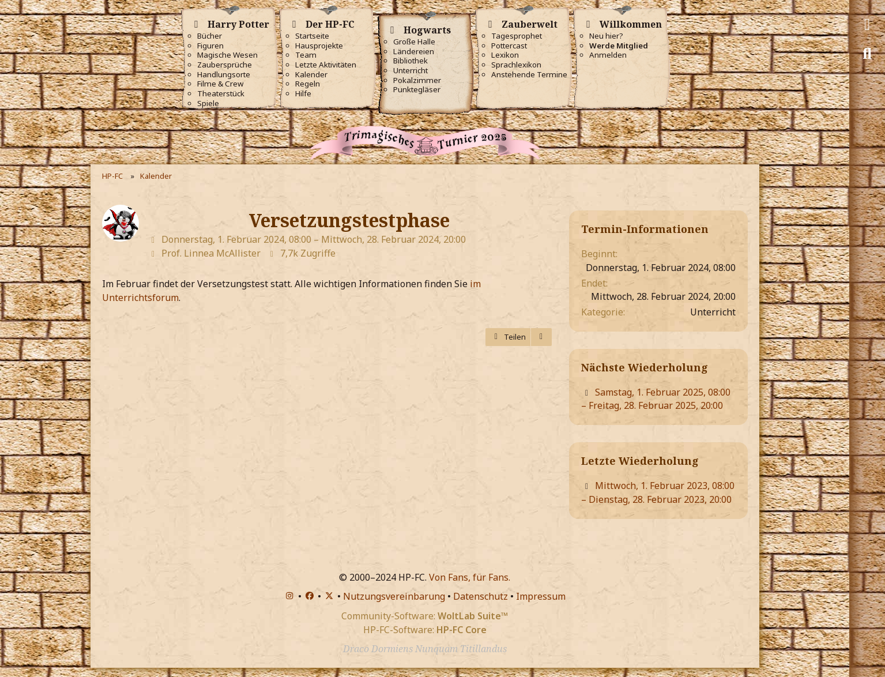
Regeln (307, 84)
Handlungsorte (223, 75)
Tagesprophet (516, 36)
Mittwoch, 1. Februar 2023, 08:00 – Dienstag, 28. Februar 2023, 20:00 (658, 492)
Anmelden (608, 55)
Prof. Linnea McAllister (211, 253)
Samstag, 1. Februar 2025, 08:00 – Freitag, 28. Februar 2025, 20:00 (655, 399)
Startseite (312, 36)
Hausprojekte (319, 46)
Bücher (209, 36)
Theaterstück (220, 94)
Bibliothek (410, 61)
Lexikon (505, 55)
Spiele (208, 103)
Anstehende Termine (529, 75)
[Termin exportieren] (541, 337)
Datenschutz (480, 596)
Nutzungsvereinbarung (394, 596)
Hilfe (303, 94)
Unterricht (410, 71)
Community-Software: (424, 616)
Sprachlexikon (516, 65)
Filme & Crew (220, 84)
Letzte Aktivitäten (325, 65)
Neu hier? (606, 36)
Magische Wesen (227, 55)
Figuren (210, 46)
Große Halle (414, 42)
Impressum (541, 596)
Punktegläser (416, 90)
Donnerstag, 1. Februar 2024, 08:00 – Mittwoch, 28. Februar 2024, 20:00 (313, 239)
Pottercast (509, 46)
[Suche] (867, 53)
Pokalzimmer (417, 80)
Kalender (311, 75)
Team (306, 55)
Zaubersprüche (224, 65)
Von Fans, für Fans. (469, 577)
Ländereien (413, 52)
